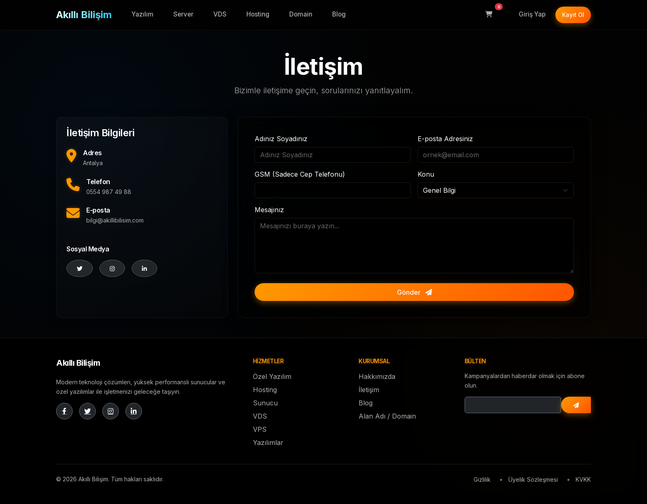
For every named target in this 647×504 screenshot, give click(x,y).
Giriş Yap (532, 14)
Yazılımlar (268, 442)
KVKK (583, 479)
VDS (220, 14)
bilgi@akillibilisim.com (115, 220)
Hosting (257, 14)
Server (183, 14)
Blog (339, 14)
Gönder (414, 292)
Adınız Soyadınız (281, 139)
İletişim (369, 390)
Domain (300, 14)
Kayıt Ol (573, 14)
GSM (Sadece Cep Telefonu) (300, 174)
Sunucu (265, 403)
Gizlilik (482, 479)
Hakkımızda (377, 376)
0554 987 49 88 (108, 191)
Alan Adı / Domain (387, 416)
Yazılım (142, 14)
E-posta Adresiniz (445, 139)
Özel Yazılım (272, 376)
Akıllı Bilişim (84, 15)
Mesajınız (269, 210)
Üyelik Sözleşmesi (533, 479)
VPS (260, 429)
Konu (426, 174)
